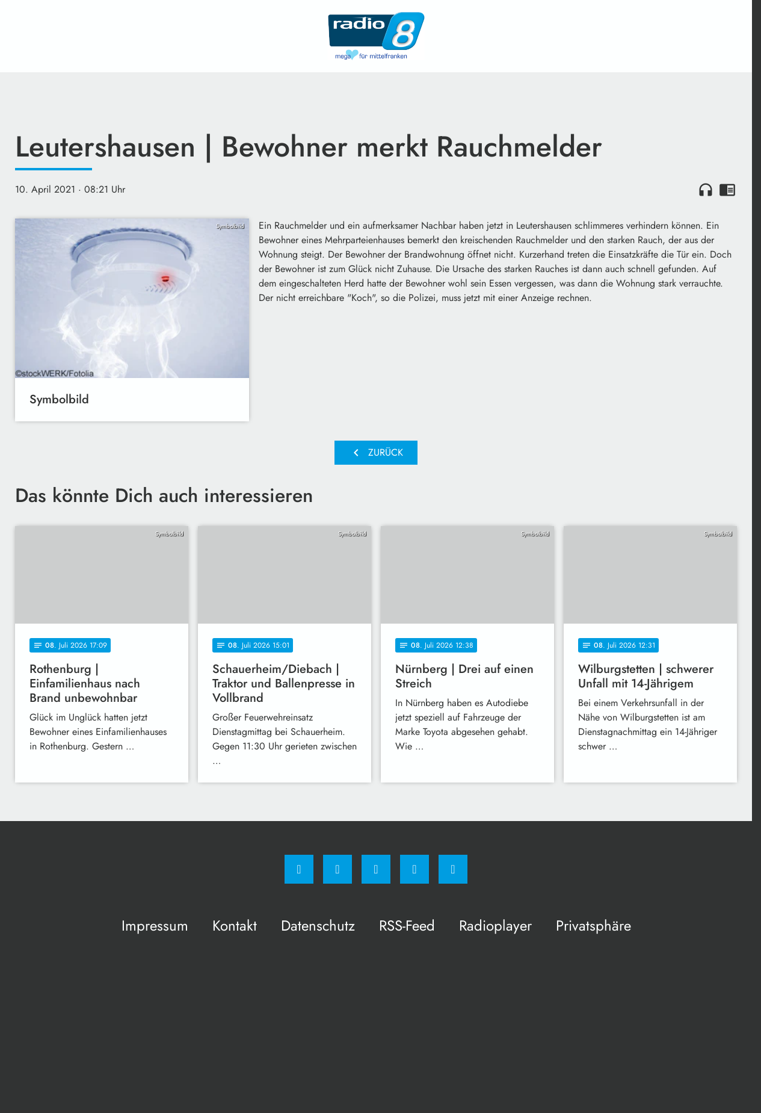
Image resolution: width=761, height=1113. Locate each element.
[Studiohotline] (414, 869)
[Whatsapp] (376, 869)
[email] (453, 869)
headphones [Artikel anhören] (705, 189)
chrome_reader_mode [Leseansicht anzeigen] (727, 189)
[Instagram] (337, 869)
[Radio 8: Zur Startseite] (376, 36)
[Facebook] (299, 869)
